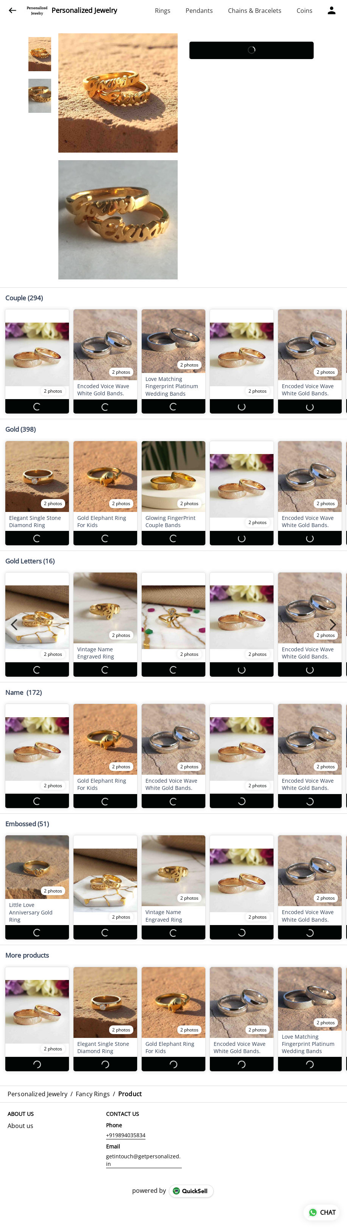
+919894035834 (125, 1127)
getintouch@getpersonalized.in (143, 1152)
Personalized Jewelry (84, 10)
